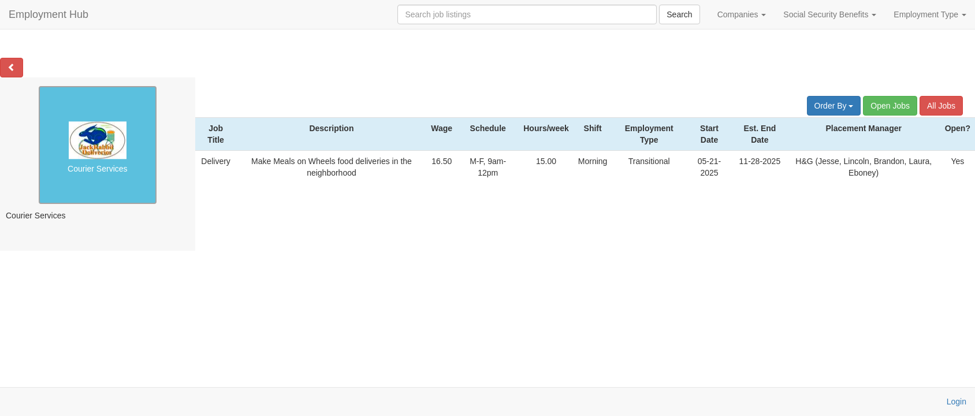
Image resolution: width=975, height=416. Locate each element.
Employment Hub (48, 14)
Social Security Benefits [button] (829, 14)
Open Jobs (890, 105)
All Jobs (941, 105)
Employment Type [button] (930, 14)
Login (956, 401)
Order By (834, 105)
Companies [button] (741, 14)
